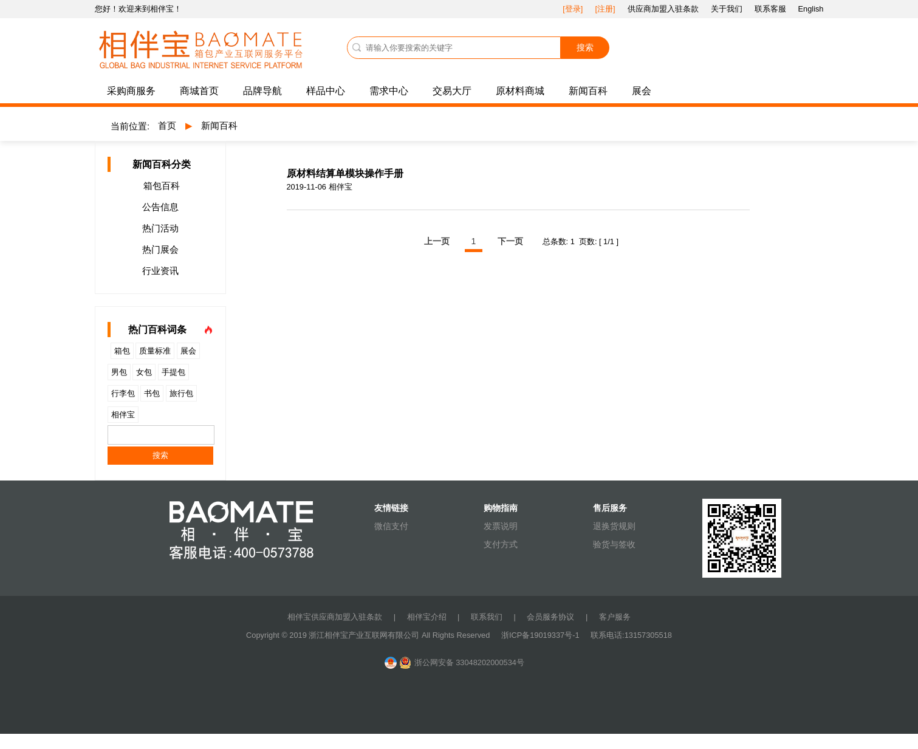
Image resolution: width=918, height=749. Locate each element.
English (811, 8)
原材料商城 (520, 91)
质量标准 (155, 350)
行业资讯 (160, 270)
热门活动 (160, 228)
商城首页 (199, 91)
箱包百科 (161, 185)
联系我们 (486, 616)
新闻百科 (588, 91)
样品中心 (325, 91)
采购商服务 (131, 91)
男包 (119, 372)
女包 (144, 372)
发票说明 (501, 526)
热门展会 (160, 249)
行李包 (123, 393)
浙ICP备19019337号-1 (541, 635)
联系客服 (770, 8)
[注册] (605, 8)
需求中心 (388, 91)
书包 (152, 393)
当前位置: (130, 126)
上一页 (437, 241)
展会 (641, 91)
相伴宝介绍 (427, 616)
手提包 (173, 372)
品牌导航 (262, 91)
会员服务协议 (550, 616)
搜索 (585, 47)
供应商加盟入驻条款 (663, 8)
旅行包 (181, 393)
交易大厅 (452, 91)
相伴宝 (123, 414)
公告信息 (160, 207)
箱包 (122, 350)
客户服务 (615, 616)
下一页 (510, 241)
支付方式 (501, 544)
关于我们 (726, 8)
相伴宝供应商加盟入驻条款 (334, 616)
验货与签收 (614, 544)
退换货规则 (614, 526)
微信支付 (391, 526)
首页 (167, 125)
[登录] (573, 8)
